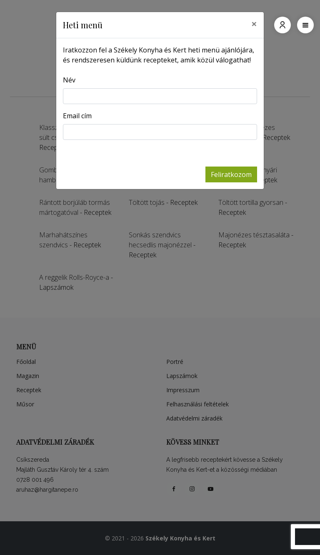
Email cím (77, 115)
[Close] (254, 23)
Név (69, 80)
